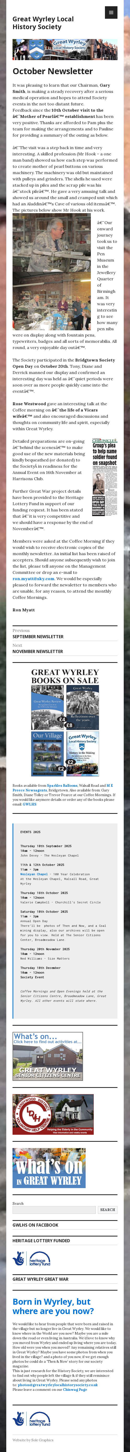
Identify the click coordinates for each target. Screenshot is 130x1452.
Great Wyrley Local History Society (43, 22)
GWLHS (29, 804)
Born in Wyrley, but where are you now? (53, 1306)
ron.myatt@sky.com (33, 578)
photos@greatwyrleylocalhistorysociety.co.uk (58, 1385)
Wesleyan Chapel (34, 874)
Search (18, 1203)
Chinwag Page (75, 1389)
